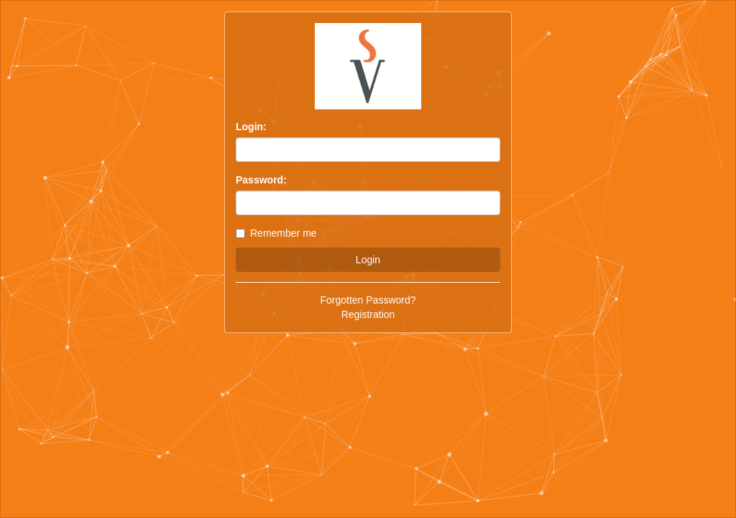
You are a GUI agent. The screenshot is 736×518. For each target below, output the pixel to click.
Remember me (276, 233)
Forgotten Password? (367, 300)
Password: (261, 180)
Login (368, 259)
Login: (251, 126)
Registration (368, 314)
